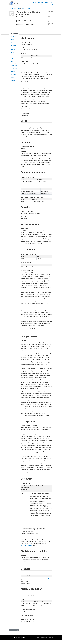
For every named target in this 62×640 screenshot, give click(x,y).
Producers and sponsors (14, 45)
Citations (47, 2)
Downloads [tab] (23, 33)
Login (52, 3)
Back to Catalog (14, 630)
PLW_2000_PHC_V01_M (25, 8)
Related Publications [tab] (42, 33)
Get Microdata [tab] (31, 33)
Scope (12, 39)
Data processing (13, 62)
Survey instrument (13, 53)
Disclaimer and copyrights (13, 73)
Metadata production (13, 80)
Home (34, 2)
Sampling (13, 49)
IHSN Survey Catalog (19, 637)
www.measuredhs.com (26, 545)
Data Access (14, 68)
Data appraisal (14, 65)
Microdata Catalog (40, 3)
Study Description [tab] (14, 33)
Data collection (13, 57)
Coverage (13, 42)
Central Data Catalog (16, 8)
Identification (14, 37)
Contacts (13, 77)
